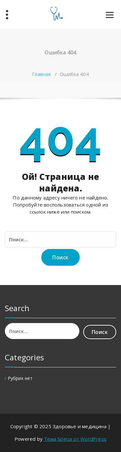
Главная (41, 74)
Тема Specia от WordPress (75, 439)
